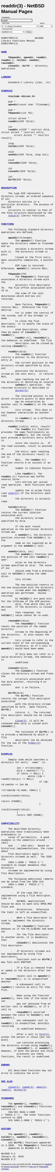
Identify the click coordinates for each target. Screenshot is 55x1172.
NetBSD (48, 1164)
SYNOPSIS (6, 91)
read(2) (6, 1090)
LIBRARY (6, 77)
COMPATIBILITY (10, 823)
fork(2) (44, 1034)
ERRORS (5, 1065)
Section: (6, 23)
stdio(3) (14, 215)
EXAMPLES (6, 754)
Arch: (44, 23)
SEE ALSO (6, 1081)
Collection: (7, 29)
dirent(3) (21, 390)
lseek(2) (28, 1087)
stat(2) (13, 493)
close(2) (21, 720)
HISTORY (6, 1128)
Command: (6, 17)
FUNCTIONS (7, 224)
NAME (4, 52)
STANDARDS (7, 1098)
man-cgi (32, 1166)
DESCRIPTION (9, 188)
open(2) (41, 1087)
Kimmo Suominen (11, 1166)
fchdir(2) (34, 743)
